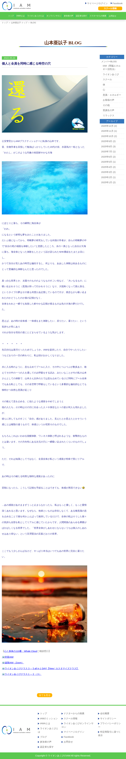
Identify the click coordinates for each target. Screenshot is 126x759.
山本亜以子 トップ (19, 22)
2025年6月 (106, 156)
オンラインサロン (54, 16)
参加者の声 (68, 16)
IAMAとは (20, 16)
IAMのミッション (49, 718)
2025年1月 (106, 182)
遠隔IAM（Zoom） (14, 662)
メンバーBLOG (109, 61)
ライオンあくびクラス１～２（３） (23, 674)
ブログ (43, 737)
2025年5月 (106, 161)
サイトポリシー (108, 718)
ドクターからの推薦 (98, 16)
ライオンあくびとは (35, 16)
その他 (106, 105)
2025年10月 (107, 136)
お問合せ (112, 16)
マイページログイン (96, 3)
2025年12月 (107, 126)
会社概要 (104, 713)
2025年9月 (106, 141)
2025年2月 (106, 177)
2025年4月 (106, 167)
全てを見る (44, 695)
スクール (107, 79)
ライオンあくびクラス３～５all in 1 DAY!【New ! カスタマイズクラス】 (42, 668)
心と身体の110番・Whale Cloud (20, 651)
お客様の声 (108, 100)
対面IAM (9, 657)
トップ (11, 16)
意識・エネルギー (112, 95)
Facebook (117, 3)
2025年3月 (106, 172)
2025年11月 (107, 131)
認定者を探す (81, 16)
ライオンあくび (111, 74)
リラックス (108, 115)
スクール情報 (70, 718)
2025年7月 (106, 151)
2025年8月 (106, 146)
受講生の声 (108, 110)
